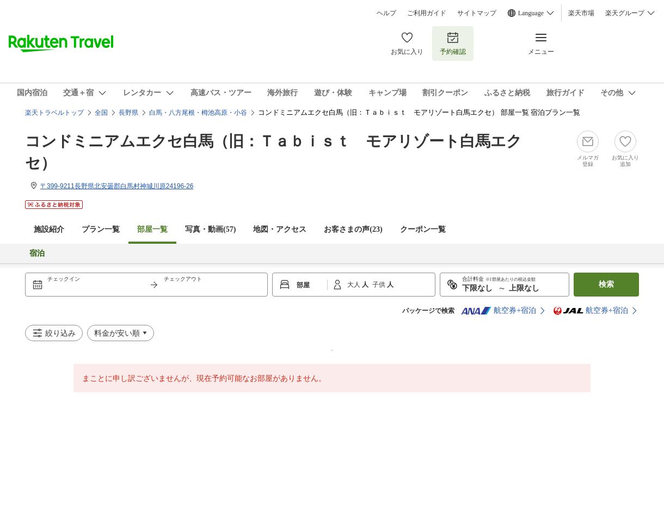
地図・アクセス (279, 229)
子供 (379, 284)
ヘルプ (386, 13)
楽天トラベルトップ (54, 112)
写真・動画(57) (210, 229)
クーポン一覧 (423, 229)
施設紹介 (49, 229)
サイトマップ (476, 13)
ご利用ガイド (426, 13)
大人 (354, 284)
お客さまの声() (353, 229)
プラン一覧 (101, 229)
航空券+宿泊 (498, 310)
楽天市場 (581, 13)
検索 (606, 284)
